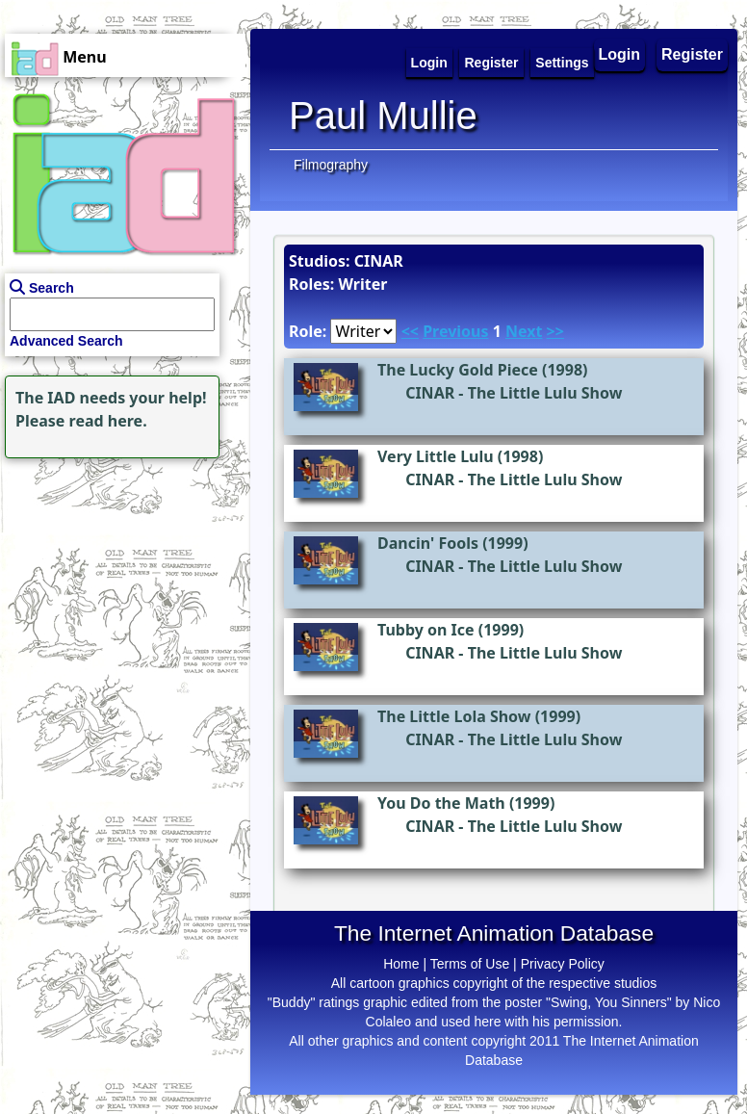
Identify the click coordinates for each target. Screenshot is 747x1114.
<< (410, 331)
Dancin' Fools (427, 543)
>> (555, 331)
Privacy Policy (563, 964)
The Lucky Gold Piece (457, 369)
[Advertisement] (120, 583)
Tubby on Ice (426, 629)
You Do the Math (441, 803)
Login (620, 54)
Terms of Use (469, 964)
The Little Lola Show (454, 716)
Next (523, 331)
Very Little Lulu (435, 456)
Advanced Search (66, 341)
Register (692, 54)
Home (401, 964)
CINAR (429, 392)
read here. (108, 420)
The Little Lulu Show (545, 392)
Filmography (331, 164)
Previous (455, 331)
